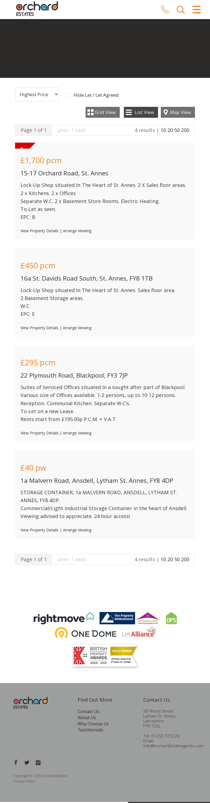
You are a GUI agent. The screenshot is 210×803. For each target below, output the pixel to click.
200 (185, 131)
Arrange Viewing (77, 232)
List (144, 113)
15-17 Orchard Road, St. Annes (64, 174)
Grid (105, 113)
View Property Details (40, 232)
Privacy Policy (24, 782)
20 (170, 131)
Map (180, 113)
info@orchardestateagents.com (173, 747)
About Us (87, 719)
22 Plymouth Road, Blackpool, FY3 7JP (74, 376)
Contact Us (88, 713)
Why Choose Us (93, 725)
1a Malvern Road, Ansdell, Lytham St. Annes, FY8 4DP (97, 481)
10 (163, 131)
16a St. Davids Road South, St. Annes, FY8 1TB (87, 279)
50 (177, 131)
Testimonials (90, 731)
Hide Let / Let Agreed (96, 96)
